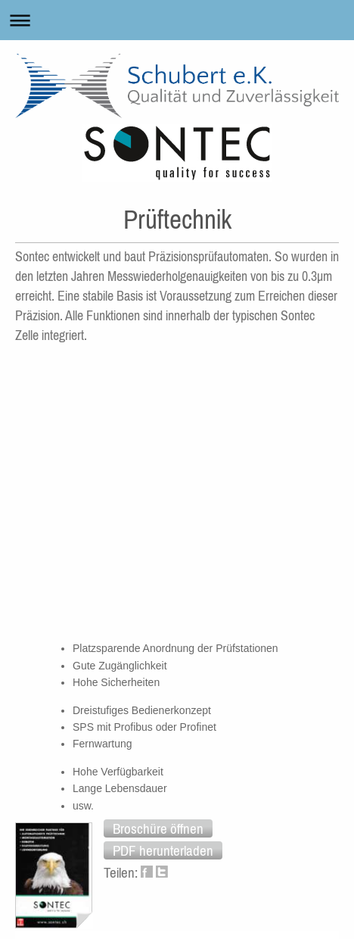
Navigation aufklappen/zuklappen (177, 20)
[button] (158, 828)
